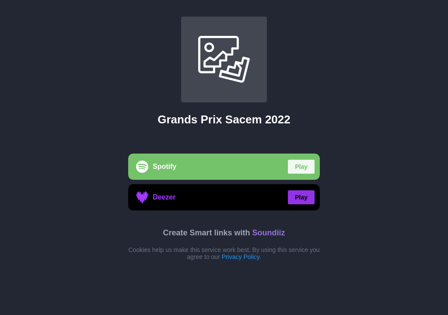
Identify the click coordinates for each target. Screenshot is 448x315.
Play (301, 166)
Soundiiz (268, 232)
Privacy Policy (240, 256)
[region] (224, 157)
